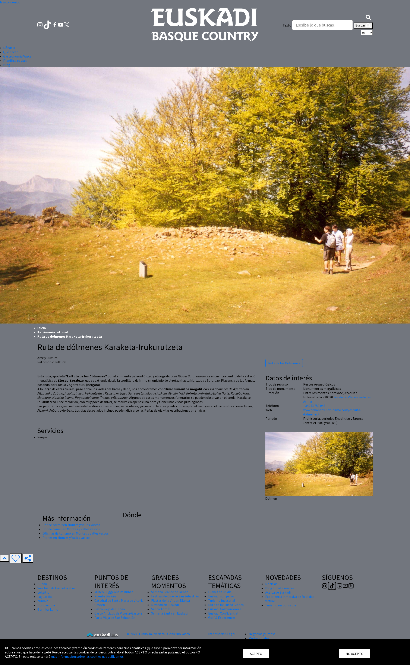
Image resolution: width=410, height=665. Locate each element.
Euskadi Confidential (223, 613)
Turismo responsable (280, 605)
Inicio (41, 328)
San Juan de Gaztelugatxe (56, 588)
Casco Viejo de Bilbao (109, 609)
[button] (368, 17)
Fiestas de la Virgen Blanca (170, 600)
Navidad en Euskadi (165, 605)
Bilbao (42, 584)
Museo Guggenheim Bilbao (113, 592)
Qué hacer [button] (10, 52)
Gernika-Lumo (47, 609)
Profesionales (259, 638)
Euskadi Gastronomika (224, 609)
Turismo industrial (221, 600)
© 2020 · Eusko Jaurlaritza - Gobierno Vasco (158, 634)
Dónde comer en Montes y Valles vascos (71, 529)
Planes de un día (219, 592)
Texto (287, 25)
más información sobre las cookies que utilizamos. (87, 656)
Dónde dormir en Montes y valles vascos (71, 525)
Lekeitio (43, 592)
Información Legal (221, 634)
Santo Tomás (161, 609)
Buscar (363, 25)
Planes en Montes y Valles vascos (66, 537)
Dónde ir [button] (9, 48)
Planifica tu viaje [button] (15, 60)
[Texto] (322, 25)
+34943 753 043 (314, 405)
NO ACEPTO (354, 654)
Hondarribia (46, 605)
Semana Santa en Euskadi (169, 613)
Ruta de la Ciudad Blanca (226, 605)
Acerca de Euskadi (278, 592)
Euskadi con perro (221, 596)
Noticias (271, 584)
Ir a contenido (10, 2)
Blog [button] (6, 65)
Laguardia (44, 596)
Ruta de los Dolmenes (284, 363)
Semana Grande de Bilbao (169, 592)
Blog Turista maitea (279, 588)
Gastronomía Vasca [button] (17, 56)
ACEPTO (256, 654)
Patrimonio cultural (52, 332)
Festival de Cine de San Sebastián (175, 596)
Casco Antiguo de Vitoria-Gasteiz (118, 613)
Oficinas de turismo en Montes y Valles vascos (75, 533)
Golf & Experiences (222, 617)
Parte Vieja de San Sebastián (114, 617)
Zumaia (42, 601)
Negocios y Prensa (262, 634)
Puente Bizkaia (105, 596)
